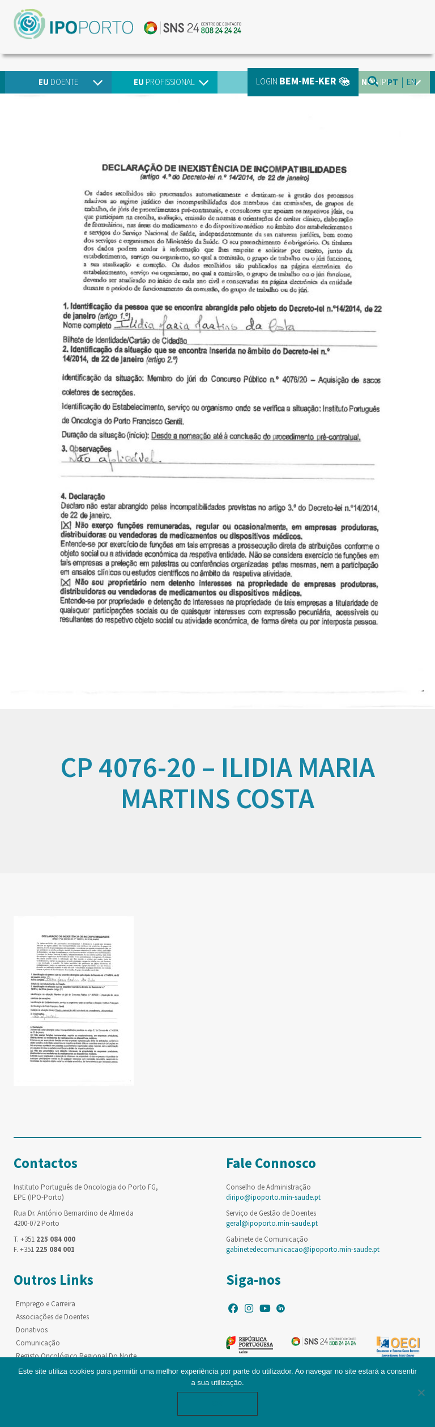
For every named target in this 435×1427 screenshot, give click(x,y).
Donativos (32, 1330)
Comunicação (38, 1343)
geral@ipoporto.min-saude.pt (272, 1223)
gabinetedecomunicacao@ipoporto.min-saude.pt (302, 1249)
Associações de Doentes (52, 1317)
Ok (217, 1403)
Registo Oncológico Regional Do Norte (76, 1356)
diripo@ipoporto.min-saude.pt (273, 1197)
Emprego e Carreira (45, 1304)
